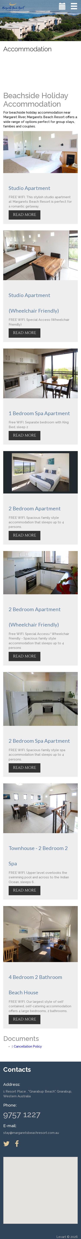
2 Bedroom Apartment (35, 508)
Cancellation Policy (27, 1046)
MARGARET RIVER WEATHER (40, 71)
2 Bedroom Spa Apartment (39, 741)
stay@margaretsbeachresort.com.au (31, 1133)
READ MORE (24, 214)
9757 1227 (21, 1114)
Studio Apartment (29, 188)
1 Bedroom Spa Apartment (39, 413)
